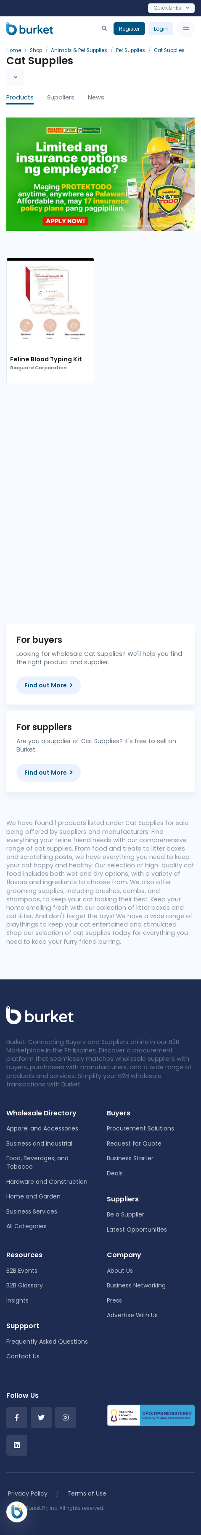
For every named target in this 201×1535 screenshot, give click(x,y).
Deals (115, 1173)
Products (20, 97)
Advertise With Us (132, 1315)
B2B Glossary (24, 1285)
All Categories (26, 1226)
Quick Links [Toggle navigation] (171, 7)
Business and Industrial (39, 1143)
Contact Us (23, 1356)
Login (161, 28)
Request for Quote (134, 1143)
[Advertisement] (100, 497)
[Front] (40, 1014)
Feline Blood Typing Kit (46, 359)
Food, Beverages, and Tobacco (37, 1162)
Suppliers (60, 97)
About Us (120, 1270)
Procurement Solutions (140, 1128)
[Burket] (29, 28)
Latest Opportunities (137, 1229)
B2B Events (21, 1270)
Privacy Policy (28, 1493)
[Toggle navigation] (186, 29)
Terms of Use (86, 1493)
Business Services (31, 1211)
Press (114, 1300)
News (96, 97)
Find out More (48, 685)
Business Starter (130, 1158)
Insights (17, 1300)
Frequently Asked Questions (47, 1341)
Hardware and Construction (46, 1181)
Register (129, 28)
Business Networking (136, 1285)
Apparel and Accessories (42, 1128)
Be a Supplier (125, 1214)
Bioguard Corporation (38, 368)
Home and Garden (33, 1196)
